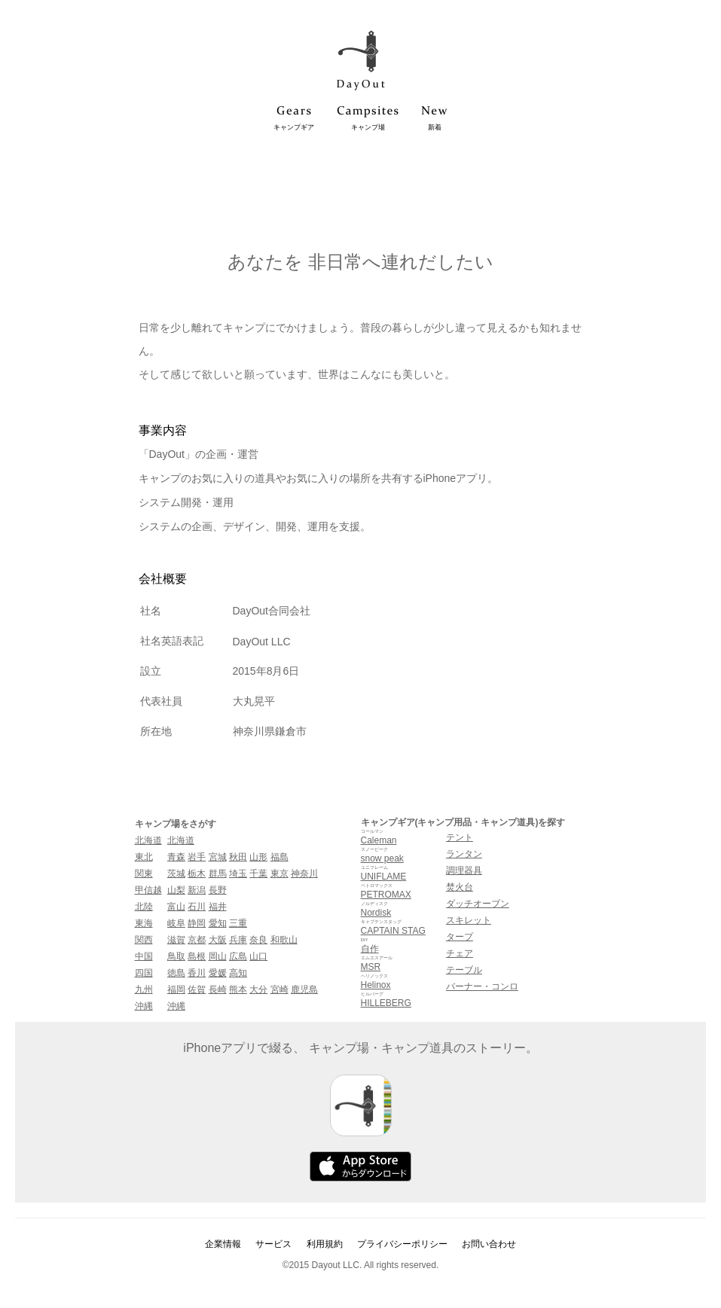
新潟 (197, 890)
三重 (238, 923)
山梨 (176, 890)
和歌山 (284, 940)
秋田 (238, 857)
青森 (176, 857)
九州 (144, 989)
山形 (258, 857)
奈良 (258, 940)
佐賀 (197, 989)
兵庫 (238, 940)
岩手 (197, 857)
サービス (273, 1244)
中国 (144, 956)
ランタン (464, 854)
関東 (144, 873)
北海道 (148, 840)
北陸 (144, 906)
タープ (459, 936)
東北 (144, 857)
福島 (279, 857)
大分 (258, 989)
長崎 (218, 989)
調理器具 (464, 870)
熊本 (238, 989)
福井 (218, 906)
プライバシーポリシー (402, 1244)
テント (459, 837)
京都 (197, 940)
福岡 (176, 989)
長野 (218, 890)
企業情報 (223, 1244)
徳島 (176, 973)
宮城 (218, 857)
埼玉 (238, 873)
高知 (238, 973)
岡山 (218, 956)
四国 (144, 973)
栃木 (197, 873)
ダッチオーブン (477, 903)
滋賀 (176, 940)
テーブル (464, 970)
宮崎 (279, 989)
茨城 (176, 873)
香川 (197, 973)
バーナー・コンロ (482, 986)
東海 (144, 923)
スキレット (468, 920)
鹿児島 (304, 989)
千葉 (258, 873)
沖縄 (144, 1006)
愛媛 (218, 973)
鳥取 (176, 956)
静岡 (197, 923)
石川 (197, 906)
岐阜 (176, 923)
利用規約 (325, 1244)
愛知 (218, 923)
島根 (197, 956)
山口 (258, 956)
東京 (279, 873)
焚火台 (459, 887)
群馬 (218, 873)
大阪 (218, 940)
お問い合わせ (489, 1244)
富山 (176, 906)
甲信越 (148, 890)
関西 (144, 940)
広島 (238, 956)
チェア (459, 953)
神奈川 (304, 873)
